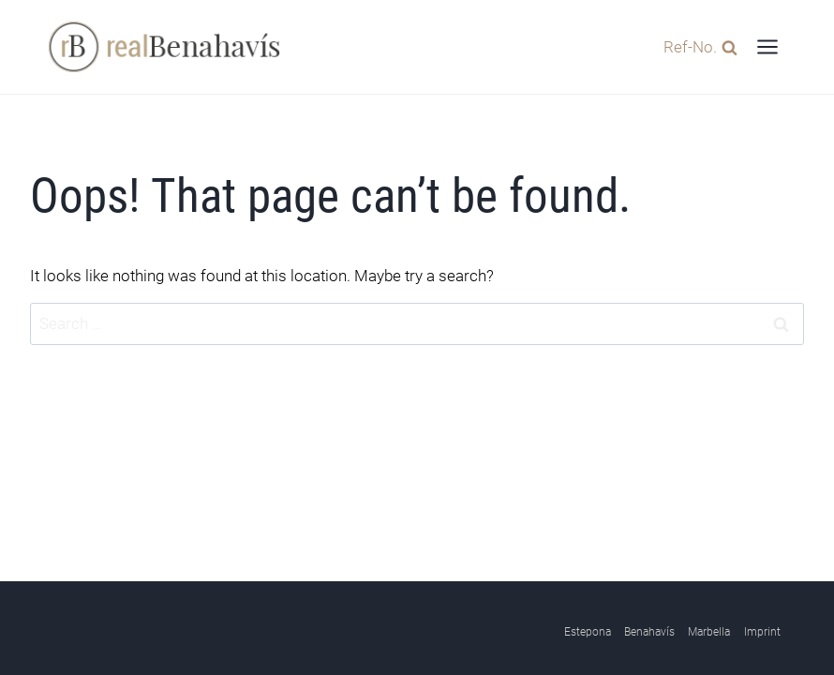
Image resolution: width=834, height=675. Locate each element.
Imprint (762, 631)
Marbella (709, 631)
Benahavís (649, 631)
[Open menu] (767, 46)
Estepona (587, 631)
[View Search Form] (695, 46)
